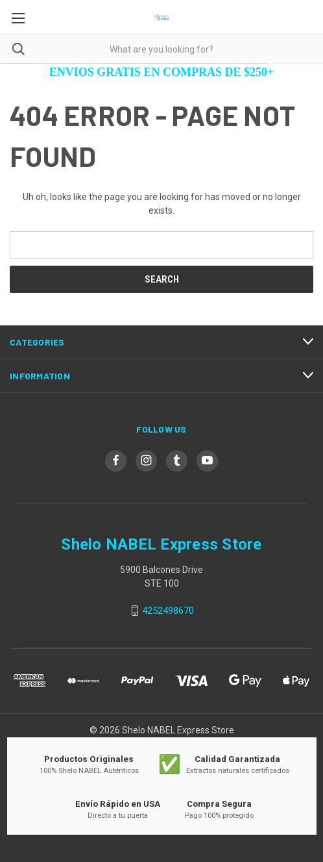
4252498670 (168, 610)
